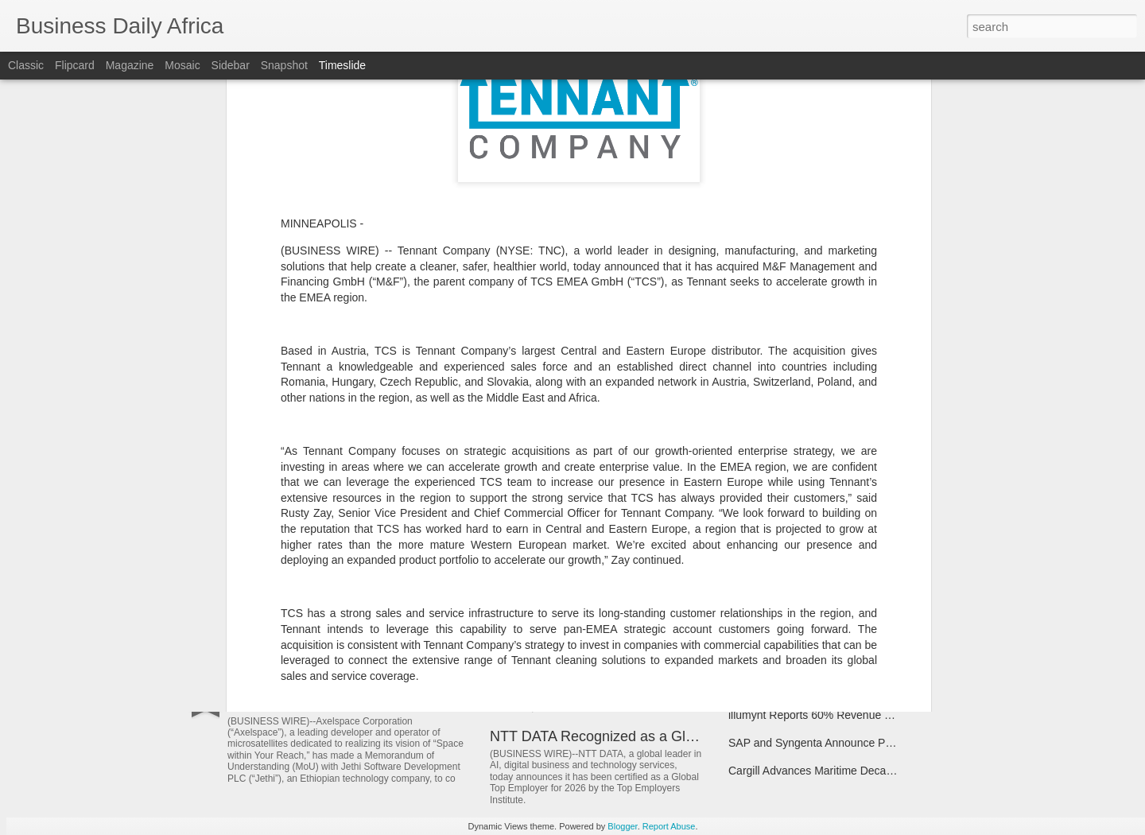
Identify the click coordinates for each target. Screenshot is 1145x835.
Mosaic (182, 65)
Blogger (622, 826)
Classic (26, 65)
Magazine (130, 65)
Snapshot (284, 65)
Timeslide (342, 65)
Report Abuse (669, 826)
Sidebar (231, 65)
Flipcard (75, 65)
